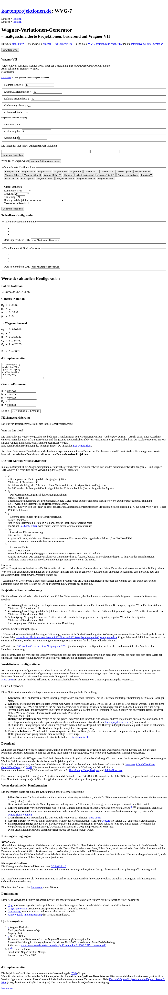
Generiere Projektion (13, 155)
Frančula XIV (11, 178)
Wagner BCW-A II (65, 178)
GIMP (29, 770)
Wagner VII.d (60, 171)
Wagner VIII (75, 171)
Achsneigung (11, 137)
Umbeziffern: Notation (20, 817)
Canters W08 (107, 171)
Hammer (68, 175)
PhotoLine (74, 773)
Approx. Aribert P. (105, 175)
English (17, 18)
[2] (9, 803)
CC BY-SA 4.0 (58, 869)
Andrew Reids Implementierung (25, 917)
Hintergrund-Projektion (16, 200)
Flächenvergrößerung (17, 105)
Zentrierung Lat (12, 124)
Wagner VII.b (28, 171)
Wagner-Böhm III (32, 175)
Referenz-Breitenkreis (17, 98)
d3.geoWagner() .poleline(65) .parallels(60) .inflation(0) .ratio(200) (25, 372)
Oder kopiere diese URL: (17, 240)
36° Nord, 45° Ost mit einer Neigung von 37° (41, 648)
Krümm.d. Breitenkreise (18, 91)
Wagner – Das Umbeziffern (57, 43)
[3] (131, 809)
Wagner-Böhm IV (52, 175)
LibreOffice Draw (145, 767)
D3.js (74, 976)
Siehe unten (6, 77)
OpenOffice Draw (10, 770)
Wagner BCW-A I (45, 178)
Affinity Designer (90, 773)
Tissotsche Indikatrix (15, 203)
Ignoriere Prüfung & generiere (45, 161)
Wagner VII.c (44, 171)
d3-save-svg (14, 914)
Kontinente (10, 190)
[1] (139, 813)
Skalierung (10, 197)
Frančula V (146, 175)
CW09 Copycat (124, 171)
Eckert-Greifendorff (85, 175)
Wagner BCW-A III (86, 178)
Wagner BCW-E (106, 178)
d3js (10, 908)
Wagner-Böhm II (13, 175)
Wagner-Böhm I (142, 171)
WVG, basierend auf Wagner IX (105, 43)
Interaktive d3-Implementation (147, 43)
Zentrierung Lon (13, 131)
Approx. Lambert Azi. (128, 175)
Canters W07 (91, 171)
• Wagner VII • (12, 171)
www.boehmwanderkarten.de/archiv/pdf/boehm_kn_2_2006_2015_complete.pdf (63, 948)
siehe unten (18, 43)
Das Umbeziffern (82, 448)
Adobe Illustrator (113, 773)
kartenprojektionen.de (26, 11)
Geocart (106, 823)
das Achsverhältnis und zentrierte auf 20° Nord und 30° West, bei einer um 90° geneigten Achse (66, 640)
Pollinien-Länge (14, 84)
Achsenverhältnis (14, 112)
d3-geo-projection (17, 911)
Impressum (36, 890)
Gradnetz (9, 193)
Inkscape (130, 767)
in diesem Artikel (81, 739)
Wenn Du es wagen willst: (15, 160)
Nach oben (7, 990)
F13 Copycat (27, 178)
